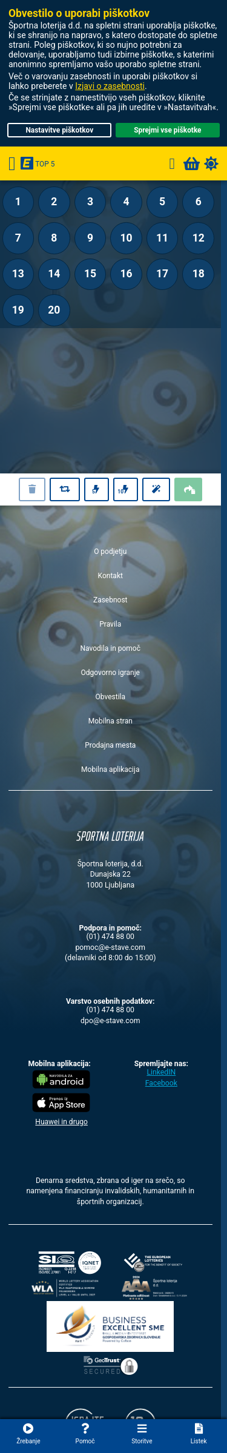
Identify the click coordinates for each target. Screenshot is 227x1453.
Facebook (161, 1083)
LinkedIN (161, 1072)
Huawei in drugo (61, 1122)
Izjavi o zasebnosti (110, 86)
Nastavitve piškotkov (59, 130)
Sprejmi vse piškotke (167, 130)
